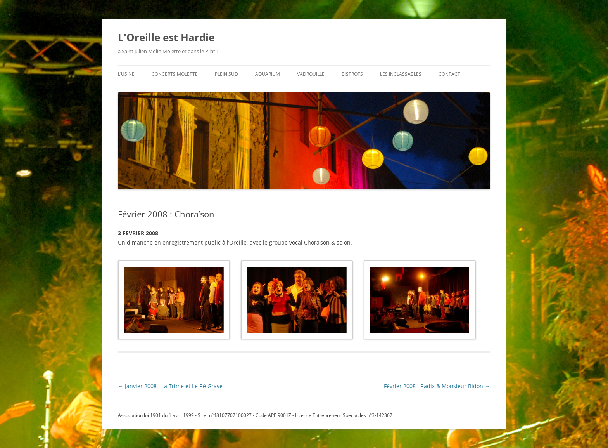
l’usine (126, 74)
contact (449, 74)
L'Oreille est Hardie (166, 37)
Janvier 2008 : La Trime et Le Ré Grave (170, 386)
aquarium (267, 74)
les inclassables (400, 74)
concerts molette (175, 74)
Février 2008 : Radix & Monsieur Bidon (437, 386)
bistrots (352, 74)
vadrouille (311, 74)
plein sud (226, 74)
